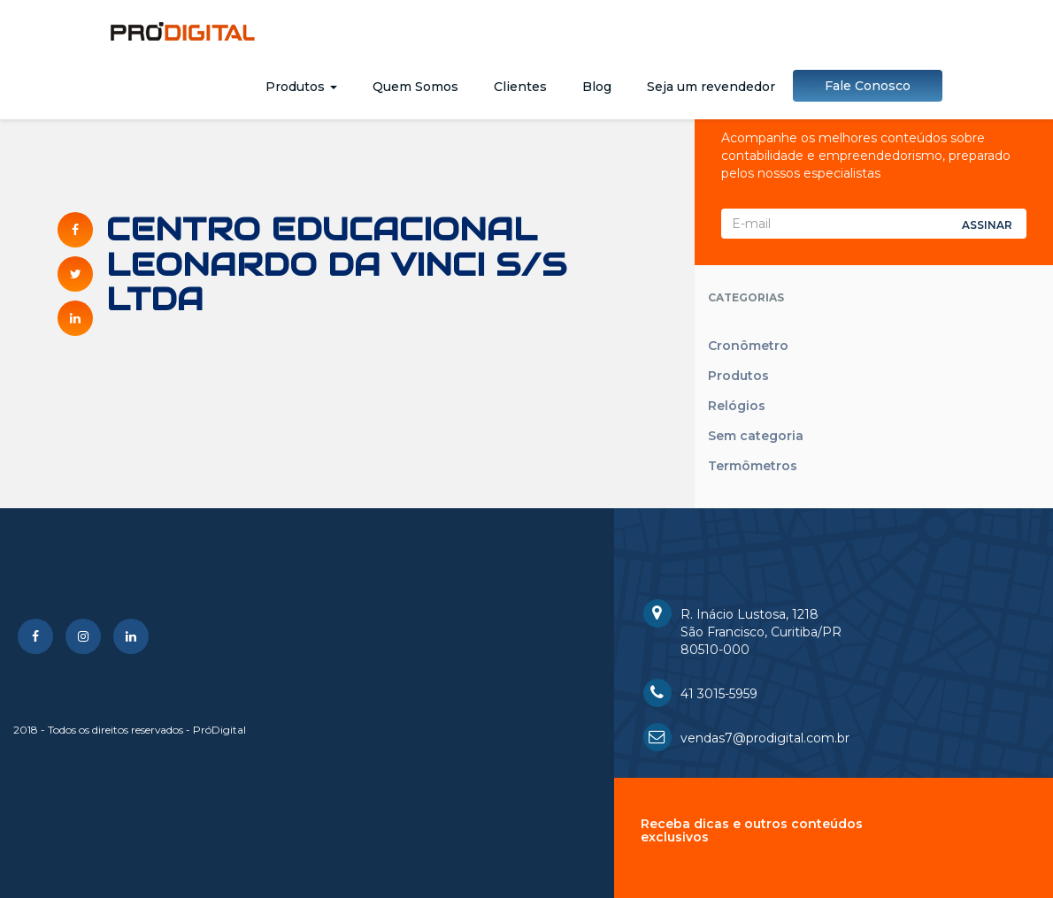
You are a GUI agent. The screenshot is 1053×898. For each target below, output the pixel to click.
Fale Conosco (868, 86)
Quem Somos (415, 87)
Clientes (520, 87)
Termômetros (752, 466)
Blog (596, 87)
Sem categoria (755, 436)
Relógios (736, 406)
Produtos (301, 87)
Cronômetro (748, 346)
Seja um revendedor (711, 87)
